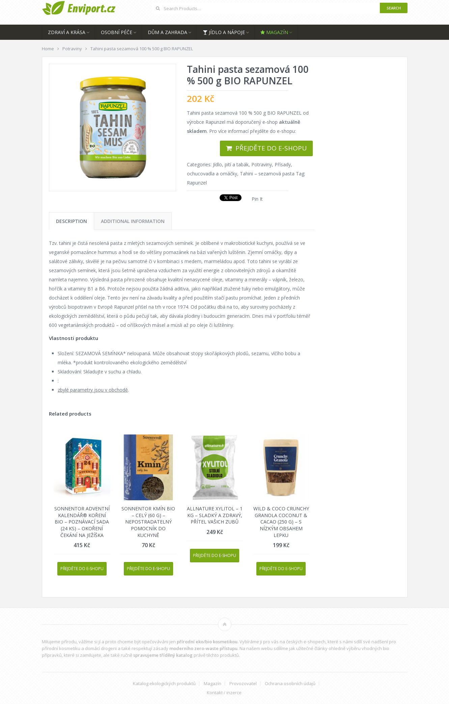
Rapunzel (197, 182)
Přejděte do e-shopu (271, 148)
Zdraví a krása (66, 32)
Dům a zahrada (167, 32)
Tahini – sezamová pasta (267, 173)
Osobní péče (116, 32)
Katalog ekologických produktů (164, 683)
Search (394, 7)
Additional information (133, 221)
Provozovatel (243, 683)
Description (71, 221)
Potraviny (261, 164)
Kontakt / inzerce (224, 693)
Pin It (257, 199)
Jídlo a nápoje (224, 32)
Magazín (274, 32)
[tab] (71, 221)
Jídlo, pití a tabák (231, 164)
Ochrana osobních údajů (290, 683)
